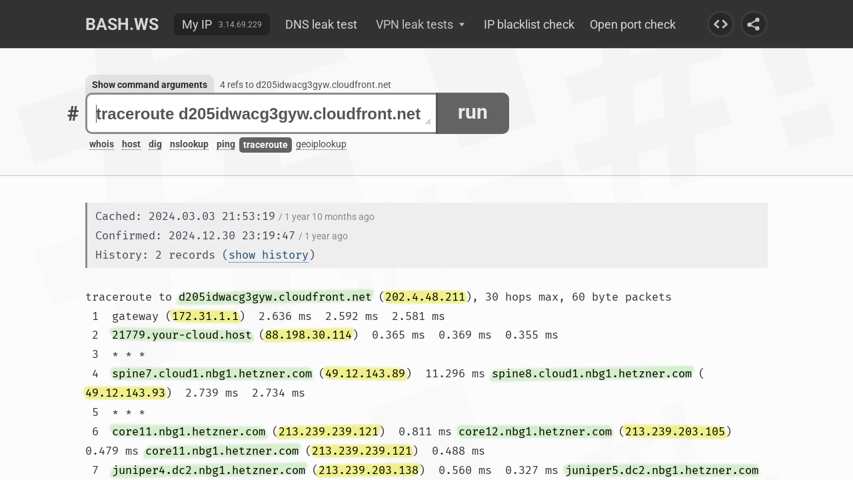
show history (269, 255)
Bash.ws (122, 24)
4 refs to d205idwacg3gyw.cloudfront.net (305, 84)
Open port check (633, 24)
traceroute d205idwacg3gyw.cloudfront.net (263, 114)
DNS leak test (321, 24)
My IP (197, 24)
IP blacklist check (529, 24)
